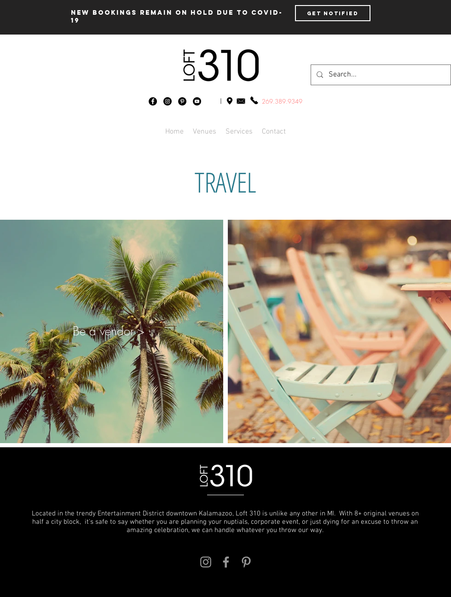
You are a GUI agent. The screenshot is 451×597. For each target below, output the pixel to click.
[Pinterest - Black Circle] (182, 101)
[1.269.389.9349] (254, 100)
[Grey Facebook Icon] (226, 562)
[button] (273, 132)
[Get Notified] (332, 13)
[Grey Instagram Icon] (205, 562)
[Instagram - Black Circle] (167, 101)
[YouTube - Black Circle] (197, 101)
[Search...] (380, 75)
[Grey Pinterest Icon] (246, 562)
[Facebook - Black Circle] (153, 101)
